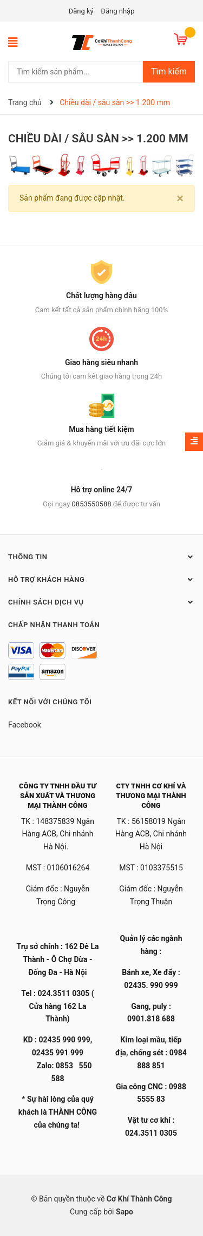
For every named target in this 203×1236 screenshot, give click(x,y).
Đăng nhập (117, 11)
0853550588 (92, 504)
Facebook (24, 724)
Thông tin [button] (101, 556)
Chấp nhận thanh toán (54, 625)
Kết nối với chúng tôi (49, 702)
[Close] (180, 198)
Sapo (124, 1211)
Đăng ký (81, 11)
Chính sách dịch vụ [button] (101, 602)
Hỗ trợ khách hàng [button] (101, 579)
